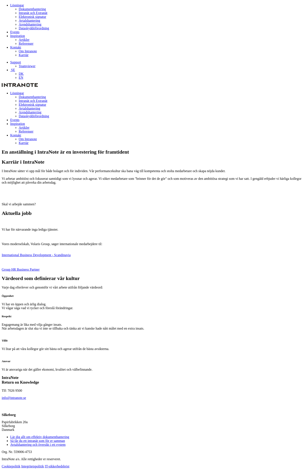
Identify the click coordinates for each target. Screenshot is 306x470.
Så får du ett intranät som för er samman (37, 441)
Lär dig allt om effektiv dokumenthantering (39, 437)
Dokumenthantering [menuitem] (32, 9)
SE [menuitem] (12, 70)
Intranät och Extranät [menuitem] (33, 13)
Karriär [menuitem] (23, 55)
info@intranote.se (14, 398)
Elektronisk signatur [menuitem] (32, 17)
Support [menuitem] (15, 62)
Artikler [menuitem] (24, 39)
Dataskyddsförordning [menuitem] (34, 28)
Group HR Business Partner (21, 269)
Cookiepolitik (11, 466)
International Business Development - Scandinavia (36, 255)
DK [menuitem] (21, 74)
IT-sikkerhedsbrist (57, 466)
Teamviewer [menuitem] (27, 66)
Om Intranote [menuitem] (28, 51)
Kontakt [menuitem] (15, 47)
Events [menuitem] (15, 32)
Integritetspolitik (32, 466)
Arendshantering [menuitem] (30, 24)
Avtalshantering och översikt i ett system (38, 444)
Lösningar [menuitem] (17, 5)
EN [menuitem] (21, 77)
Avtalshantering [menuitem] (29, 20)
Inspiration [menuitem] (17, 36)
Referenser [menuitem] (26, 43)
